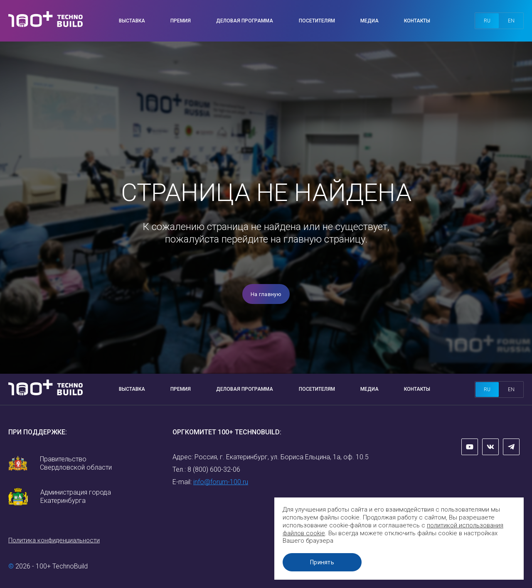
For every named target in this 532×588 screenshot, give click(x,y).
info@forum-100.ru (220, 482)
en (511, 21)
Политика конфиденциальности (54, 540)
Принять (322, 562)
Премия (180, 21)
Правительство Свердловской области (76, 463)
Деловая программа (244, 21)
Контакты (417, 21)
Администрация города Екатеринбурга (75, 496)
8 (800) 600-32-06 (213, 469)
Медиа (369, 21)
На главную (266, 294)
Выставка (132, 21)
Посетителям (317, 21)
